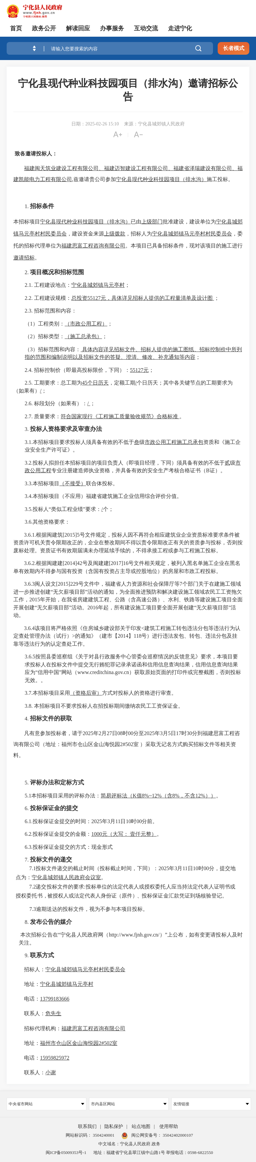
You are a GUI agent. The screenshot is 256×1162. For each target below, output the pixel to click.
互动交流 (146, 28)
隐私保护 (113, 1126)
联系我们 (87, 1126)
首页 (16, 28)
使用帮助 (168, 1126)
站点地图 (141, 1126)
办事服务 (112, 28)
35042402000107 (177, 1135)
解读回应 (78, 28)
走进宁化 (180, 28)
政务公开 (44, 28)
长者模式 (233, 48)
